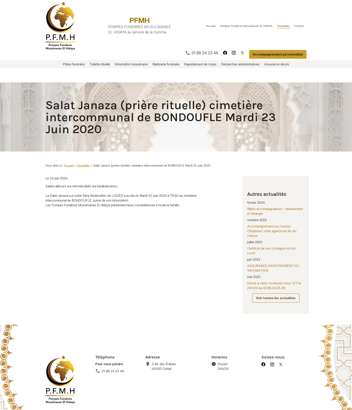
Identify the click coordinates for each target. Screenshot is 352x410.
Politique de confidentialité (140, 398)
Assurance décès (276, 64)
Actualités (283, 25)
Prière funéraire (74, 64)
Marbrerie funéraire (165, 64)
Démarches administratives (240, 64)
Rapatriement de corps (200, 64)
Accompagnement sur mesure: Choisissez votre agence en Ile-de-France (272, 205)
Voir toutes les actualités (276, 273)
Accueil (211, 25)
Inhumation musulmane (131, 64)
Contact (299, 25)
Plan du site (212, 398)
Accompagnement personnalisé (278, 54)
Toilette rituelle (99, 64)
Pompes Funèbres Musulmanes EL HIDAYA (246, 25)
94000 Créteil (164, 334)
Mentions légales (100, 398)
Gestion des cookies (182, 398)
